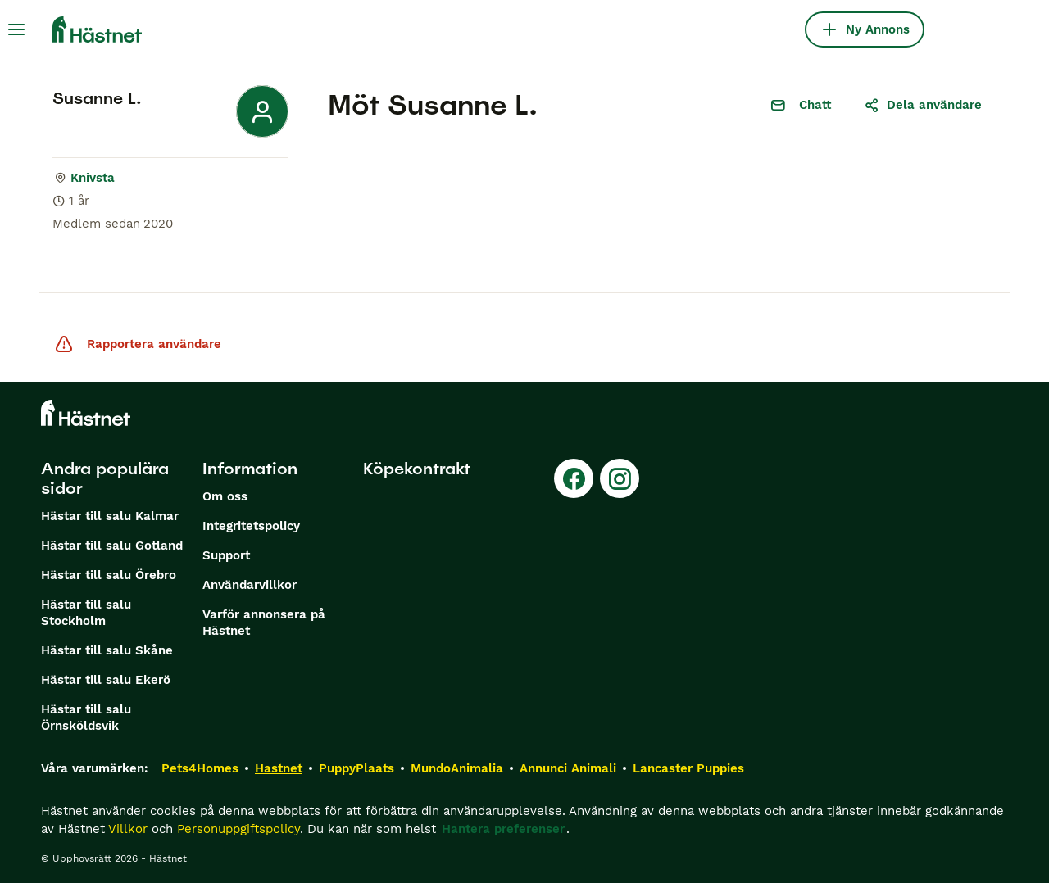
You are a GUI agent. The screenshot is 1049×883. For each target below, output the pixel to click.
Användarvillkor (249, 584)
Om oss (224, 496)
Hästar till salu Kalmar (110, 516)
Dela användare (923, 105)
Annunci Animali (568, 768)
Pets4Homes (199, 768)
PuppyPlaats (356, 768)
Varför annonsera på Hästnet (263, 622)
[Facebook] (573, 478)
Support (226, 555)
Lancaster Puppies (688, 768)
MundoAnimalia (457, 768)
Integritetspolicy (251, 525)
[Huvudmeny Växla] (16, 29)
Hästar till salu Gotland (112, 545)
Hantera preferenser (503, 829)
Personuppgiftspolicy (238, 829)
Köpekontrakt (416, 468)
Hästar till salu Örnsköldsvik (86, 717)
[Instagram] (619, 478)
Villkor (128, 829)
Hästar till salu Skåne (107, 650)
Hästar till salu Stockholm (86, 612)
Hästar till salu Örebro (108, 575)
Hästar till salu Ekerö (105, 679)
